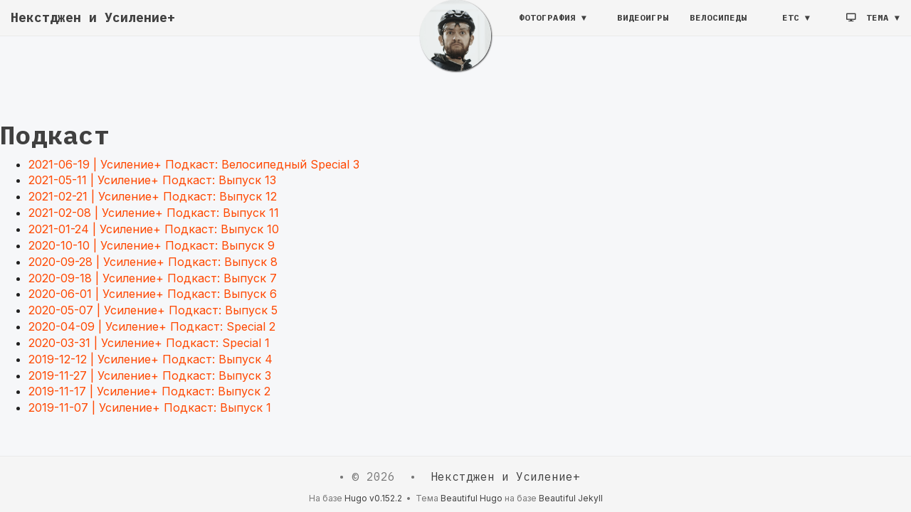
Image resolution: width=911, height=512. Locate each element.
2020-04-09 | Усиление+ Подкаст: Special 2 (151, 326)
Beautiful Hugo (471, 498)
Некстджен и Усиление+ (93, 24)
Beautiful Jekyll (571, 498)
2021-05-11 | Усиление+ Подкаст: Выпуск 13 (152, 180)
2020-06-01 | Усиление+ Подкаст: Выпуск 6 (152, 294)
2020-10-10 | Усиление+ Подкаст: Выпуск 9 (151, 245)
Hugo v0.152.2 (373, 498)
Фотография (547, 24)
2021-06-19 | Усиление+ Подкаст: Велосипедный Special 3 (193, 164)
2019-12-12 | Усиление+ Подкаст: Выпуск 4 (150, 359)
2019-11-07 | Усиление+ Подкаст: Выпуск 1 (149, 407)
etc (790, 24)
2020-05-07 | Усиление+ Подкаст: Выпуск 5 (153, 310)
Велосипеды (718, 24)
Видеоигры (642, 24)
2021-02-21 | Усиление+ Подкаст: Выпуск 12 (152, 196)
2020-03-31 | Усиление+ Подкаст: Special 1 (149, 343)
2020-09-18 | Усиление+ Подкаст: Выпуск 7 (152, 278)
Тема (870, 24)
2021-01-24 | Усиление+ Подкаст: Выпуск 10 (153, 229)
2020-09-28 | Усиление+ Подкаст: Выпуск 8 (153, 262)
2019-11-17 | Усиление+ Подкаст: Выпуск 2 (149, 391)
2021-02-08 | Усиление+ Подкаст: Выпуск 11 (153, 213)
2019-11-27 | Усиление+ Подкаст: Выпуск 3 (149, 375)
